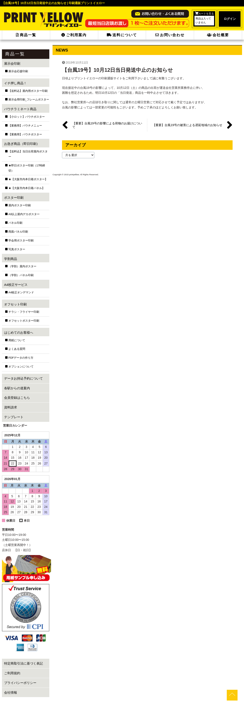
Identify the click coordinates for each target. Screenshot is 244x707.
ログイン (230, 18)
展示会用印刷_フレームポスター (28, 99)
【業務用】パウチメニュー (25, 125)
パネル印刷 (15, 222)
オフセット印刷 (15, 304)
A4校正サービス (16, 284)
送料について (122, 35)
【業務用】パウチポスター (25, 134)
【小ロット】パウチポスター (26, 116)
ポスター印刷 (13, 197)
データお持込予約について (23, 378)
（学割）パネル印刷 (21, 275)
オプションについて (21, 366)
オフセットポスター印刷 (23, 320)
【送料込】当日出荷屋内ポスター (28, 154)
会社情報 (10, 692)
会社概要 (218, 35)
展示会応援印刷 (18, 71)
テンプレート (13, 417)
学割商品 (10, 259)
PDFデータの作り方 (20, 357)
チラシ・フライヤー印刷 (23, 311)
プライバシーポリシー (20, 683)
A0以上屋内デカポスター (24, 214)
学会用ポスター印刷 (21, 240)
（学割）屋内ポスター (22, 266)
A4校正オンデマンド (21, 292)
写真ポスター (16, 249)
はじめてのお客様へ (18, 332)
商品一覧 (26, 35)
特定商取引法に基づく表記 (23, 663)
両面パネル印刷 (18, 231)
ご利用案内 (74, 35)
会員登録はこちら (17, 397)
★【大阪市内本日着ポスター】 (28, 179)
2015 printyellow (71, 174)
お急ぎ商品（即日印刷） (22, 143)
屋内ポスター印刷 (19, 205)
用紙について (16, 340)
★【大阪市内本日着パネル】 (26, 188)
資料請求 (10, 407)
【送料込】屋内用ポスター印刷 (28, 90)
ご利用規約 (12, 673)
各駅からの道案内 (17, 388)
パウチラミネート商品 (20, 109)
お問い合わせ (170, 35)
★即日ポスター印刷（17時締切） (26, 168)
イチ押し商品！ (15, 83)
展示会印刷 (12, 63)
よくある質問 (16, 348)
